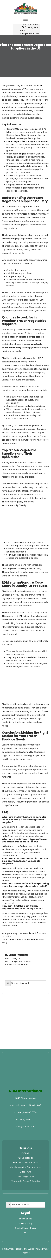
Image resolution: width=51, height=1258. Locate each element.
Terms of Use (25, 1218)
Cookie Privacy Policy (25, 1228)
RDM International (24, 245)
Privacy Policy (25, 1223)
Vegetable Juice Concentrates (25, 1167)
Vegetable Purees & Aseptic (25, 1181)
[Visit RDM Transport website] (15, 1083)
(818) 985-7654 (20, 964)
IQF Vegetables (25, 1157)
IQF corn (39, 245)
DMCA (25, 1232)
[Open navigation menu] (25, 19)
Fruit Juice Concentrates (25, 1162)
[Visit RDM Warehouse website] (35, 1083)
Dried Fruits (25, 1171)
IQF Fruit (25, 1153)
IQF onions (24, 616)
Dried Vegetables (25, 1176)
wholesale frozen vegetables (25, 213)
